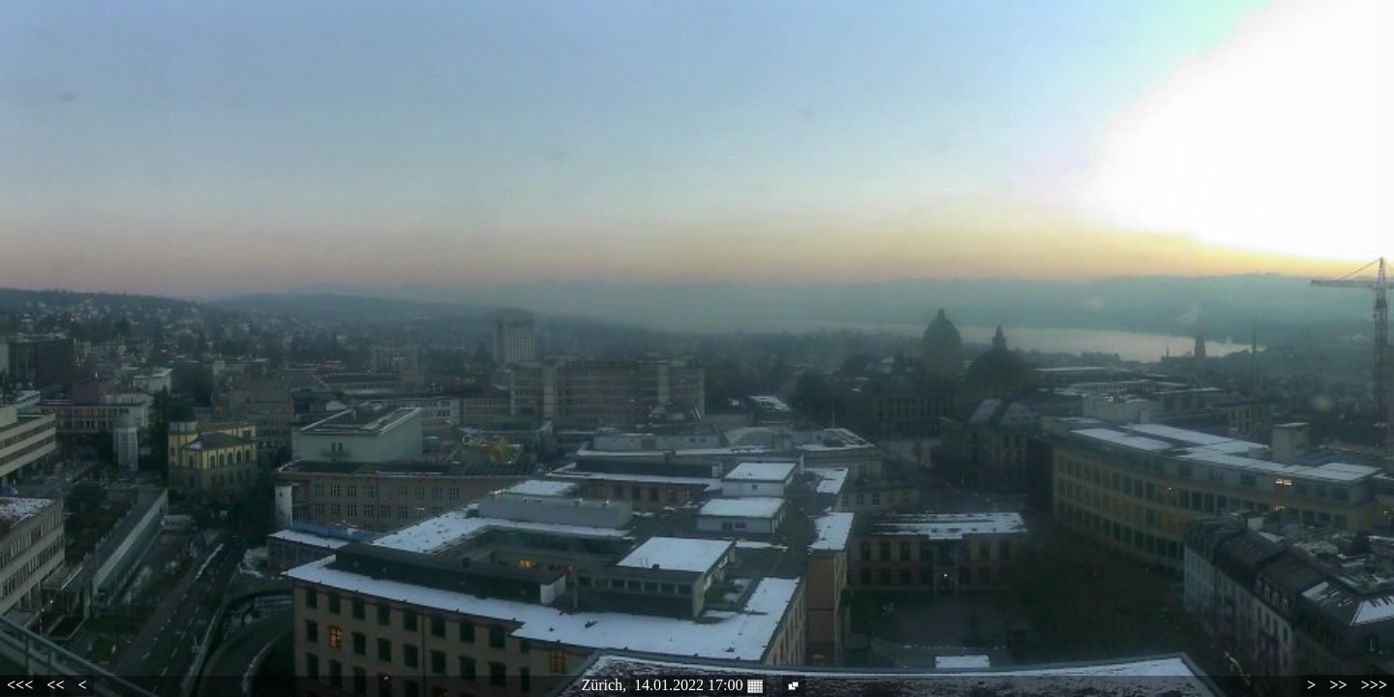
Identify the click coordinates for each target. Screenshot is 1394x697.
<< (55, 685)
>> (1338, 685)
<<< (20, 685)
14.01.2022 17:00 (698, 685)
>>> (1374, 685)
